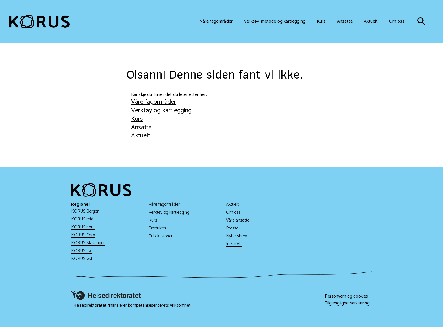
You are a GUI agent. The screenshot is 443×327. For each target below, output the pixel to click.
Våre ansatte (237, 220)
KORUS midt (83, 219)
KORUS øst (81, 259)
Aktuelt (140, 135)
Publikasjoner (161, 236)
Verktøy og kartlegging (161, 110)
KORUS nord (83, 227)
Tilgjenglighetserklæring (347, 303)
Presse (232, 228)
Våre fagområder (153, 102)
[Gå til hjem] (39, 22)
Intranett (234, 244)
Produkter (157, 228)
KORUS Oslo (83, 235)
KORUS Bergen (85, 211)
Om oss (233, 212)
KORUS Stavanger (88, 243)
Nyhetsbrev (236, 236)
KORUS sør (81, 251)
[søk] (421, 21)
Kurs (137, 119)
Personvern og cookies (346, 296)
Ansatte (141, 127)
